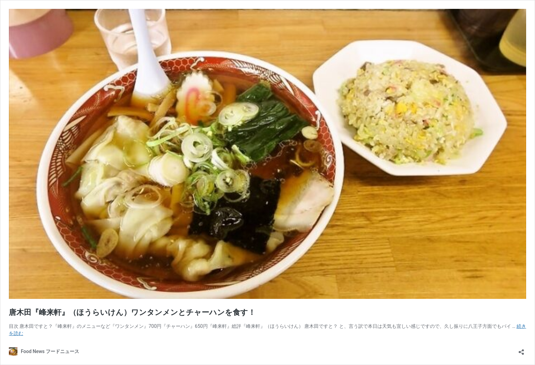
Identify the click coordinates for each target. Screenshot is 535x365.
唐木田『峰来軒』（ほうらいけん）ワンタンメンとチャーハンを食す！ (132, 312)
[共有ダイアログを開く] (521, 350)
